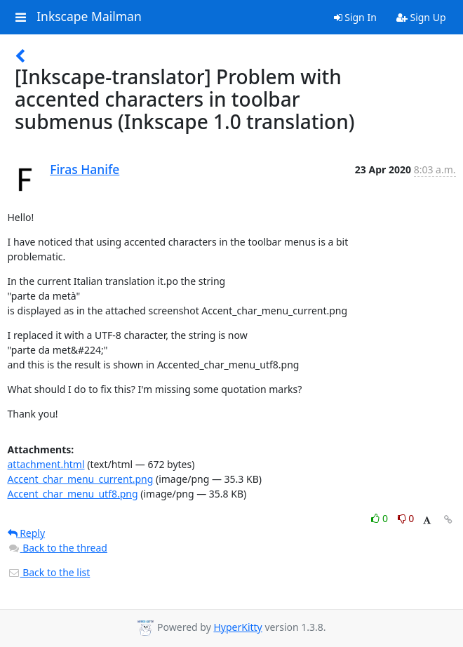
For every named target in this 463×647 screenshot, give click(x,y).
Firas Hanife (84, 169)
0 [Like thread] (380, 518)
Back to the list (49, 572)
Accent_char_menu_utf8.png (73, 493)
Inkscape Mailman (89, 16)
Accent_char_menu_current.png (81, 479)
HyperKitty (237, 627)
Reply (27, 533)
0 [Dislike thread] (406, 518)
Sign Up (421, 17)
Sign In (355, 17)
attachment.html (46, 464)
